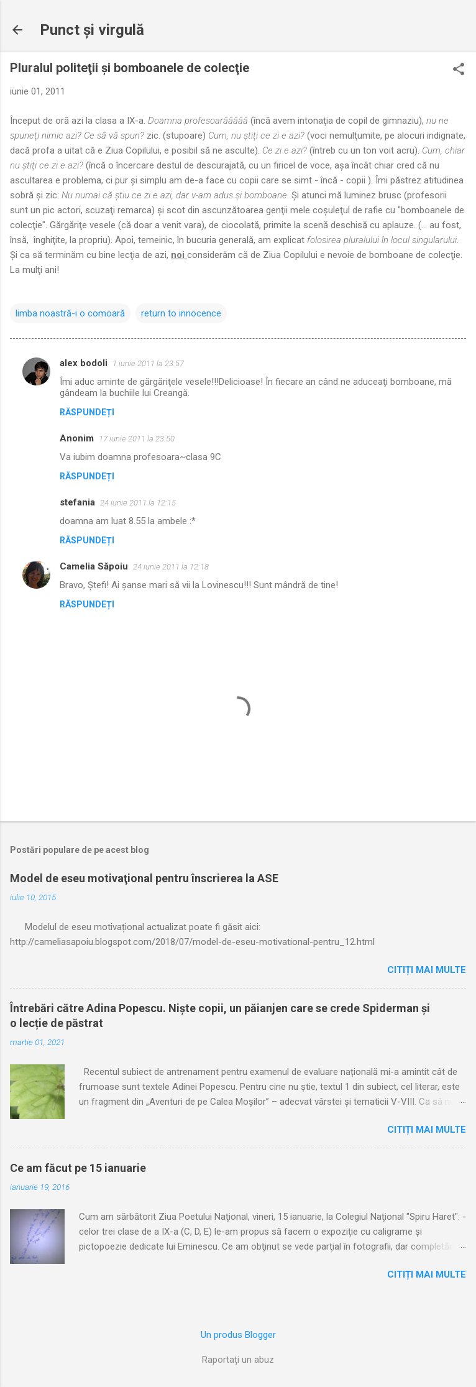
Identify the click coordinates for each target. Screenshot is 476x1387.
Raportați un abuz (238, 1359)
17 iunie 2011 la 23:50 (137, 438)
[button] (458, 70)
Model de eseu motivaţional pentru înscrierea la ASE (144, 878)
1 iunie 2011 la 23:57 (148, 363)
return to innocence (181, 313)
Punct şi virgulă (92, 30)
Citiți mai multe (426, 969)
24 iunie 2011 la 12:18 (171, 566)
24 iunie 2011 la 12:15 (138, 502)
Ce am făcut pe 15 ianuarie (78, 1167)
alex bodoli (84, 363)
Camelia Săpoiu (94, 566)
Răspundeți (87, 412)
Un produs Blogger (238, 1334)
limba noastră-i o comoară (70, 313)
